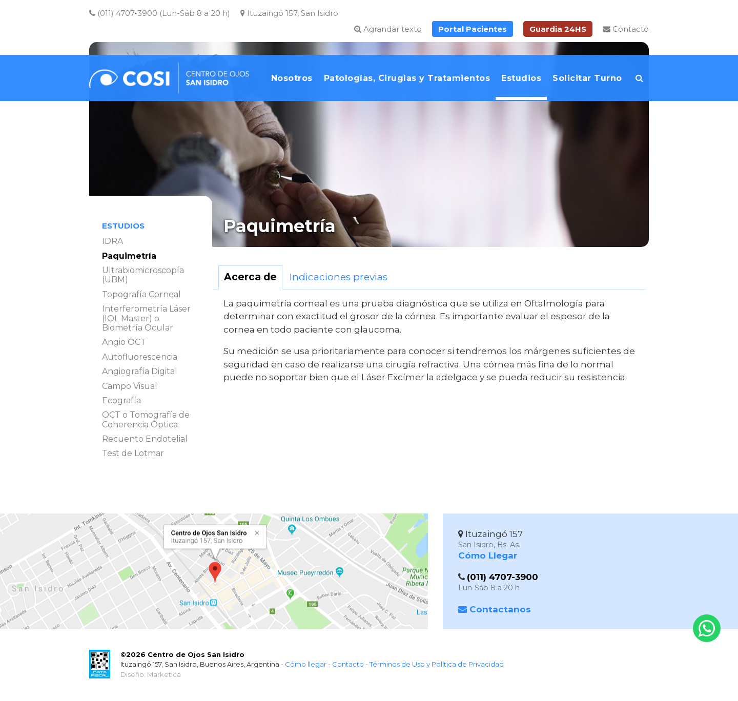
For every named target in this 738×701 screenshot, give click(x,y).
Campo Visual (129, 386)
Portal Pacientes (472, 29)
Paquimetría (129, 256)
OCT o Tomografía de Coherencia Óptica (146, 419)
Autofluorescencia (139, 357)
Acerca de (250, 277)
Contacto (626, 29)
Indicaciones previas (338, 277)
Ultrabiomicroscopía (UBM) (143, 274)
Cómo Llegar (487, 555)
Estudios (123, 226)
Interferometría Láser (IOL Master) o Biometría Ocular (146, 318)
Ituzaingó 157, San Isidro (289, 13)
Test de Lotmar (133, 453)
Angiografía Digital (139, 371)
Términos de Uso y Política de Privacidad (437, 664)
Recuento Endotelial (145, 439)
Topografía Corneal (141, 294)
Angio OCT (124, 342)
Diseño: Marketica (150, 674)
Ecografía (121, 400)
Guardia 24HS (557, 29)
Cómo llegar (305, 664)
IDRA (112, 241)
